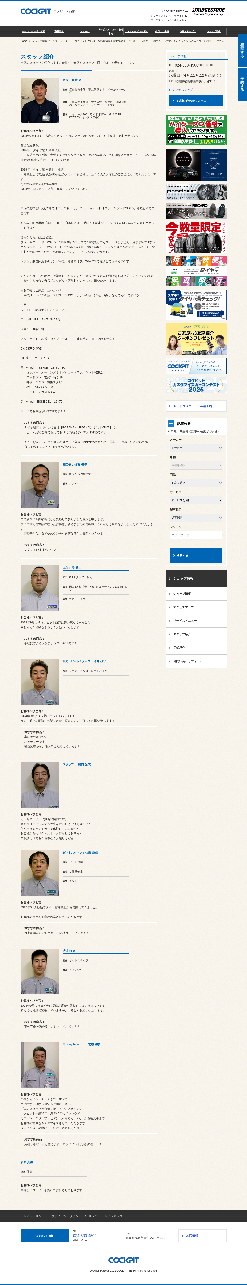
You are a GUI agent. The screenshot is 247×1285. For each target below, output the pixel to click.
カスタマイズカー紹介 (136, 31)
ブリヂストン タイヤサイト (170, 15)
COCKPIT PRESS (176, 11)
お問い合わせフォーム (188, 661)
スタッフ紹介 (182, 634)
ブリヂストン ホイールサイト (169, 20)
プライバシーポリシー (66, 1216)
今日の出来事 (162, 31)
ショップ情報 (214, 31)
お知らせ (85, 31)
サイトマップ (113, 1216)
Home (24, 41)
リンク (92, 1216)
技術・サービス (188, 31)
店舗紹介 (179, 647)
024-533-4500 (85, 1236)
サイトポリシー (34, 1216)
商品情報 (59, 31)
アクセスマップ (182, 89)
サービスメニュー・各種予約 (110, 31)
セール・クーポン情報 (33, 31)
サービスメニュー (185, 620)
